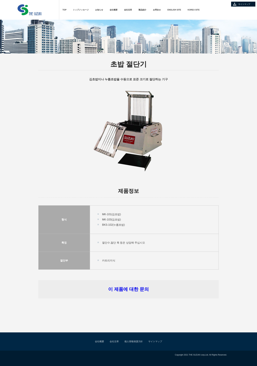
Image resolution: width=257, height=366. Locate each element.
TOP (64, 10)
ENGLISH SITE (174, 10)
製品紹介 (142, 10)
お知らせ (99, 10)
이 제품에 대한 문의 (128, 289)
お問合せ (157, 10)
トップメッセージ (81, 10)
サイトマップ (244, 4)
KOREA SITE (194, 10)
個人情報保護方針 (133, 341)
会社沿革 (128, 10)
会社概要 (114, 10)
